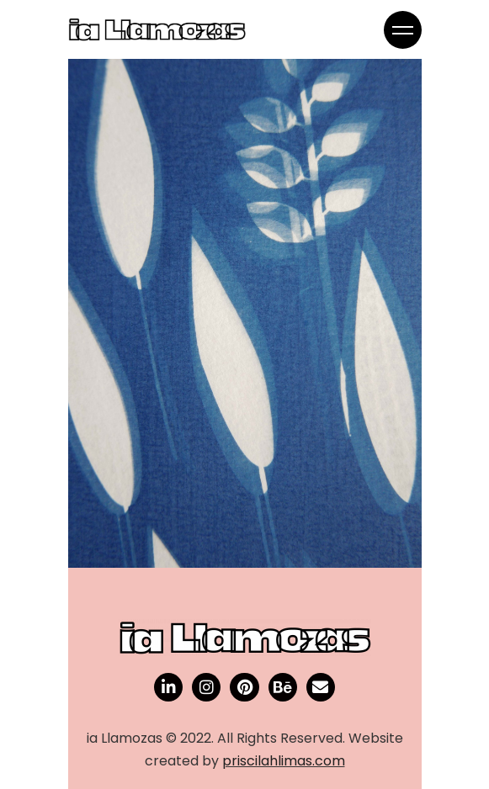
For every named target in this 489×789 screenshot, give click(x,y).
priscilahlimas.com (283, 760)
